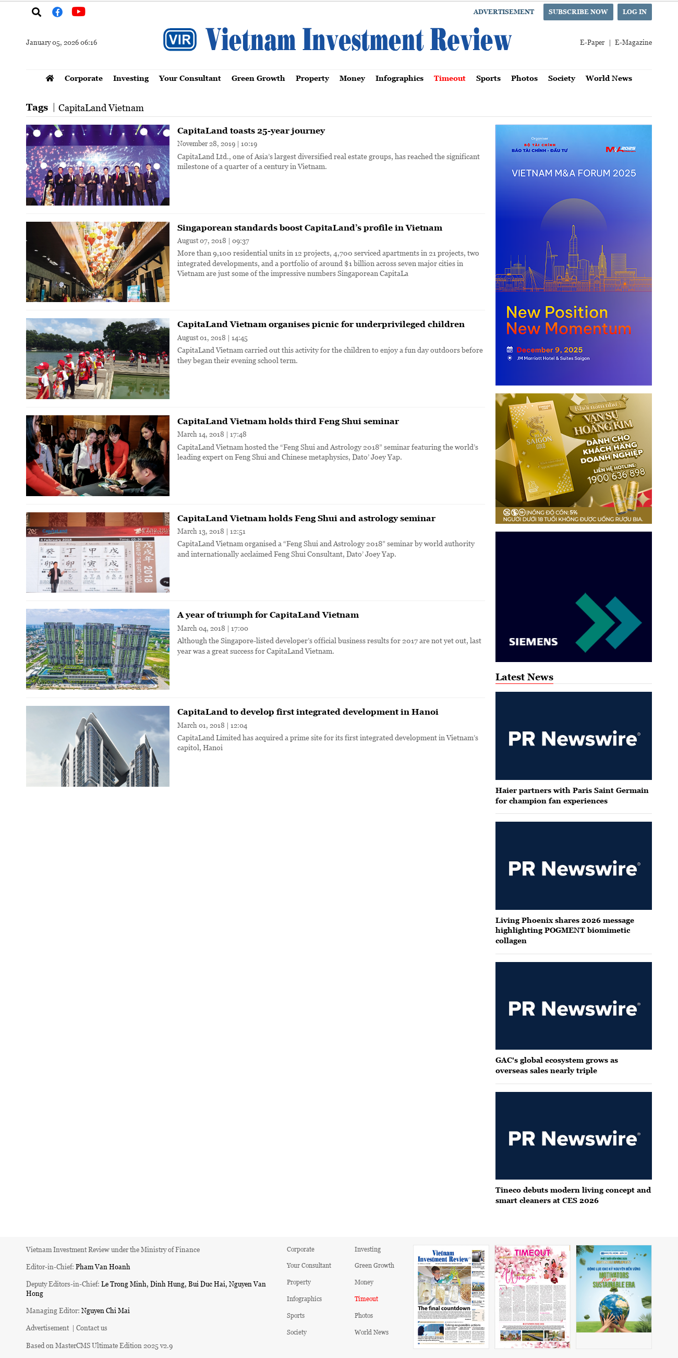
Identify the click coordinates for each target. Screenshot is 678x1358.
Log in (635, 12)
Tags (37, 107)
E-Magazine (633, 42)
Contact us (91, 1327)
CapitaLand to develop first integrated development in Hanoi (308, 711)
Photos (524, 78)
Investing (131, 78)
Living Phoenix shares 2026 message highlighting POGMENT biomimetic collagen (564, 930)
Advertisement (504, 12)
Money (352, 78)
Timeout (450, 78)
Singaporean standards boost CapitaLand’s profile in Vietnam (309, 227)
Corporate (84, 78)
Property (312, 78)
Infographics (399, 78)
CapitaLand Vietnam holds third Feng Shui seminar (288, 421)
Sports (488, 78)
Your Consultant (190, 78)
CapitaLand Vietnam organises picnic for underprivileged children (321, 324)
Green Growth (258, 78)
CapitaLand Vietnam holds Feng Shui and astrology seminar (306, 518)
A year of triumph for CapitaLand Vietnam (268, 614)
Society (561, 78)
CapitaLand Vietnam (101, 107)
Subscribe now (578, 12)
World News (609, 78)
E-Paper (592, 42)
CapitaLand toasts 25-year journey (251, 130)
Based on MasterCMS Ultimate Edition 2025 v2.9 (99, 1345)
